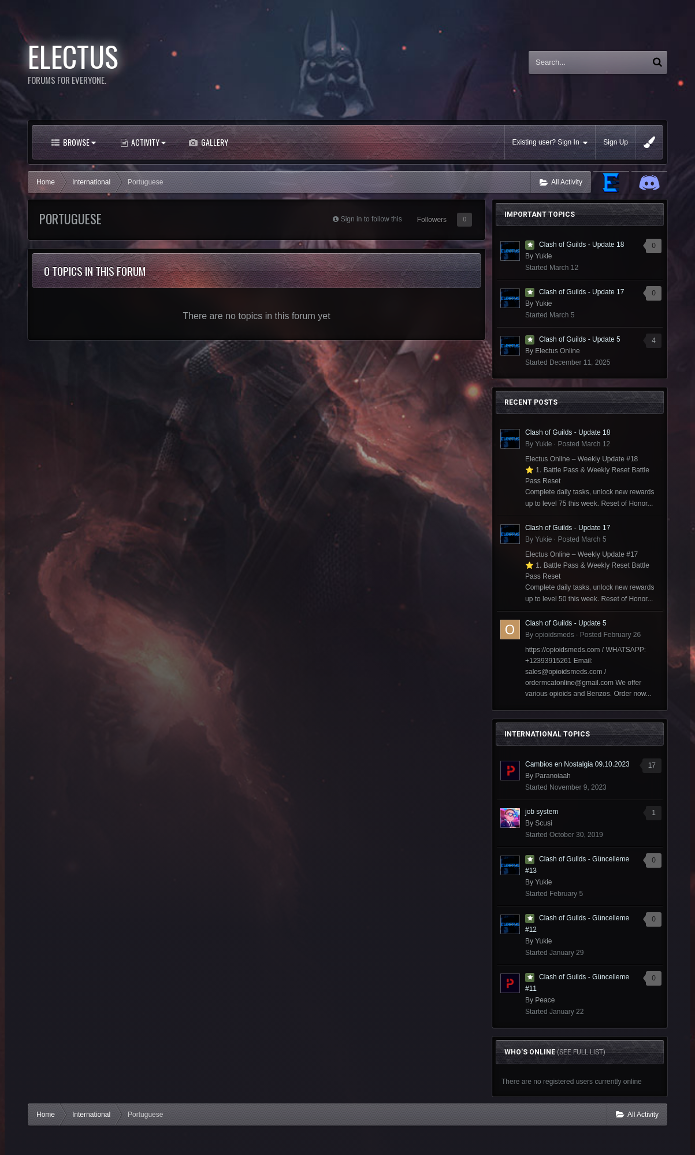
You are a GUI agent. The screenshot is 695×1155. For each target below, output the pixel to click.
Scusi (543, 823)
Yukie (543, 256)
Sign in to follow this (371, 219)
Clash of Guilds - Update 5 (579, 339)
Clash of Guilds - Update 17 (581, 292)
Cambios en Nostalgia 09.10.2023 (577, 764)
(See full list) (581, 1052)
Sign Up (615, 142)
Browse (78, 142)
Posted (584, 444)
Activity (147, 142)
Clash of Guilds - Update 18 (581, 244)
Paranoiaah (552, 776)
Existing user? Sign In (550, 142)
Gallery (213, 142)
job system (541, 812)
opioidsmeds (554, 635)
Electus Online (557, 351)
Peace (545, 1000)
